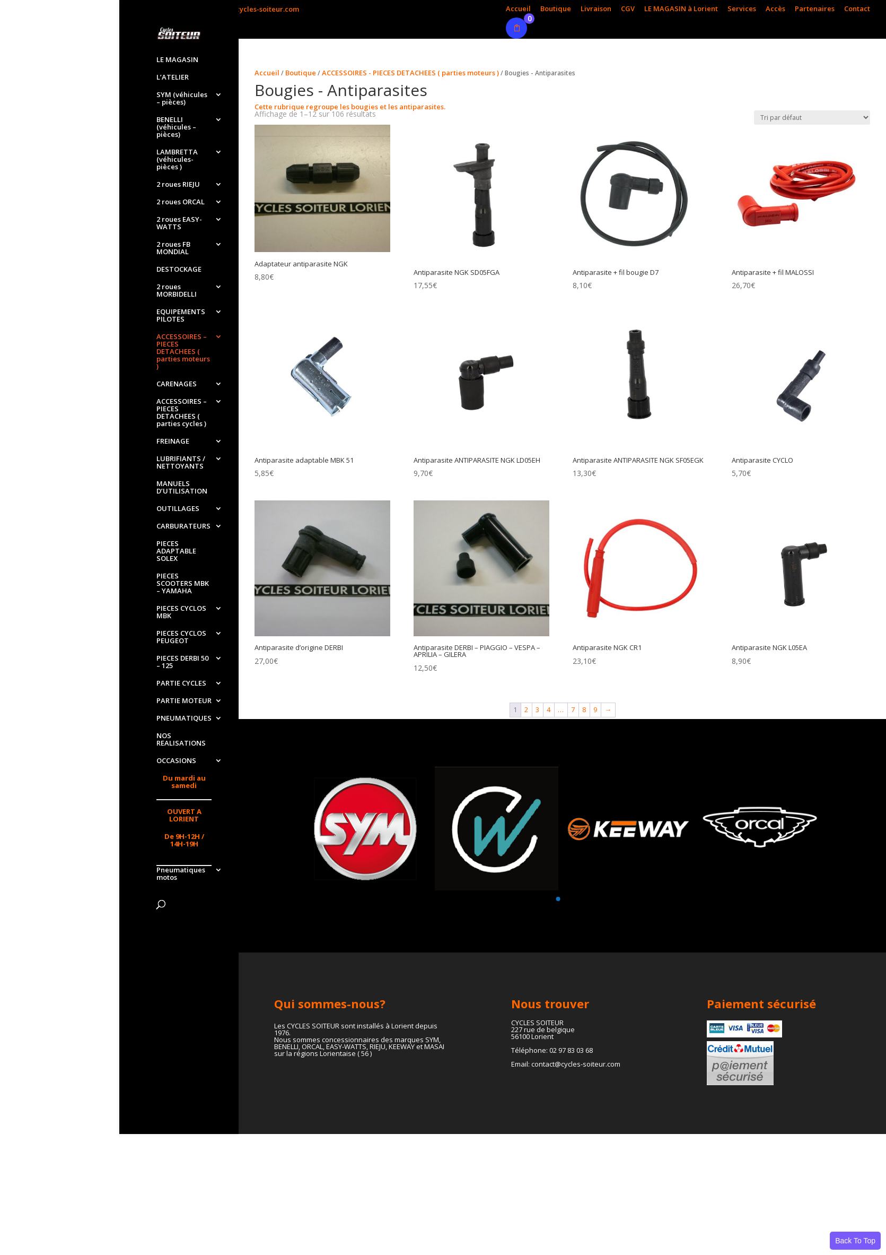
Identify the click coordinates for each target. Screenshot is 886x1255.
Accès (775, 9)
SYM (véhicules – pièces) (181, 99)
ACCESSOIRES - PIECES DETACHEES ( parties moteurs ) (410, 72)
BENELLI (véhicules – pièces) (176, 127)
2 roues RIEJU (178, 184)
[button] (558, 899)
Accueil (518, 9)
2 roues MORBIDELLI (176, 291)
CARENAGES (176, 384)
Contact (857, 9)
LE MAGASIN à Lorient (681, 9)
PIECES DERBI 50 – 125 (182, 662)
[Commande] (812, 117)
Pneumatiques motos (180, 874)
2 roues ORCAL (180, 202)
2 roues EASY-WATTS (179, 223)
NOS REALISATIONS (181, 740)
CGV (628, 9)
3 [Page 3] (537, 709)
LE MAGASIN (177, 60)
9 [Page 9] (595, 709)
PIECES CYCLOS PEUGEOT (181, 637)
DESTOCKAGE (178, 269)
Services (741, 9)
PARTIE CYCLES (181, 683)
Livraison (596, 9)
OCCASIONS (176, 761)
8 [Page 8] (584, 709)
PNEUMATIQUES (184, 718)
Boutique (555, 9)
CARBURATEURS (183, 526)
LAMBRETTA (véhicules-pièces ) (177, 159)
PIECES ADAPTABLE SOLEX (176, 551)
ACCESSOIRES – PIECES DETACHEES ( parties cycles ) (181, 412)
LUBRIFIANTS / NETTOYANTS (180, 463)
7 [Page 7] (573, 709)
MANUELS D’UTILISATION (181, 488)
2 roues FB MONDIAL (173, 248)
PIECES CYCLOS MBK (181, 612)
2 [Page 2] (526, 709)
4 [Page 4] (548, 709)
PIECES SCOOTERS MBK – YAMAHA (182, 583)
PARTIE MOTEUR (184, 701)
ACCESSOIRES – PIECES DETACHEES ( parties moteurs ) (183, 352)
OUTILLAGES (177, 509)
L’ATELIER (172, 77)
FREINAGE (172, 441)
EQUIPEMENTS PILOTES (180, 316)
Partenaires (815, 9)
